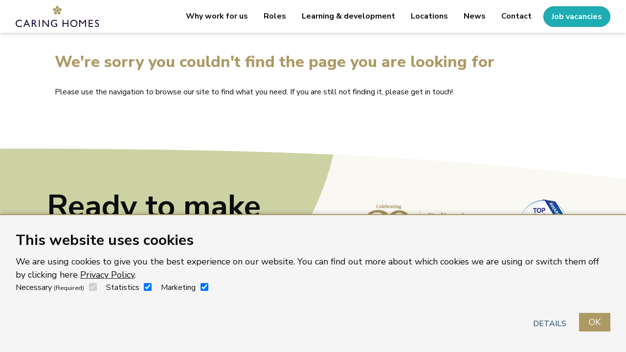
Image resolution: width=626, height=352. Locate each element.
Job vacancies (577, 16)
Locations (429, 16)
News (475, 16)
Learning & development (348, 16)
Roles (275, 16)
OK (595, 322)
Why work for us (217, 16)
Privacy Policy (107, 275)
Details (549, 323)
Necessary (50, 287)
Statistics (122, 287)
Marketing (178, 287)
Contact (516, 16)
